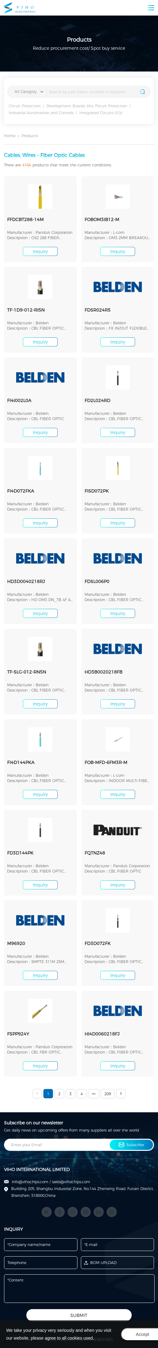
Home (9, 135)
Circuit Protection (25, 106)
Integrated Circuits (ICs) (100, 112)
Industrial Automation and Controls (41, 112)
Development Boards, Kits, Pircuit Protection (86, 106)
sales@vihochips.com (71, 1181)
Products (30, 135)
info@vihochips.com (30, 1181)
